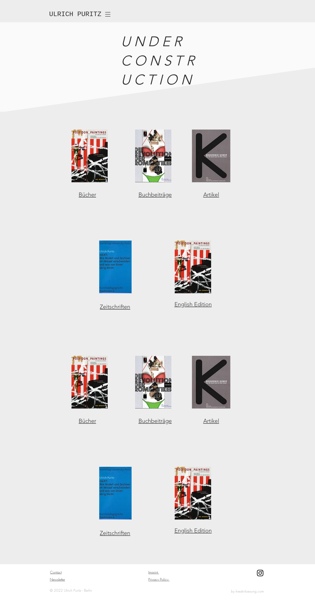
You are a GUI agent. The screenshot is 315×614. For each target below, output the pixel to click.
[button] (107, 14)
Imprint (153, 572)
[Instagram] (260, 573)
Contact (56, 572)
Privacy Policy (159, 579)
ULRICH (61, 14)
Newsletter (57, 579)
